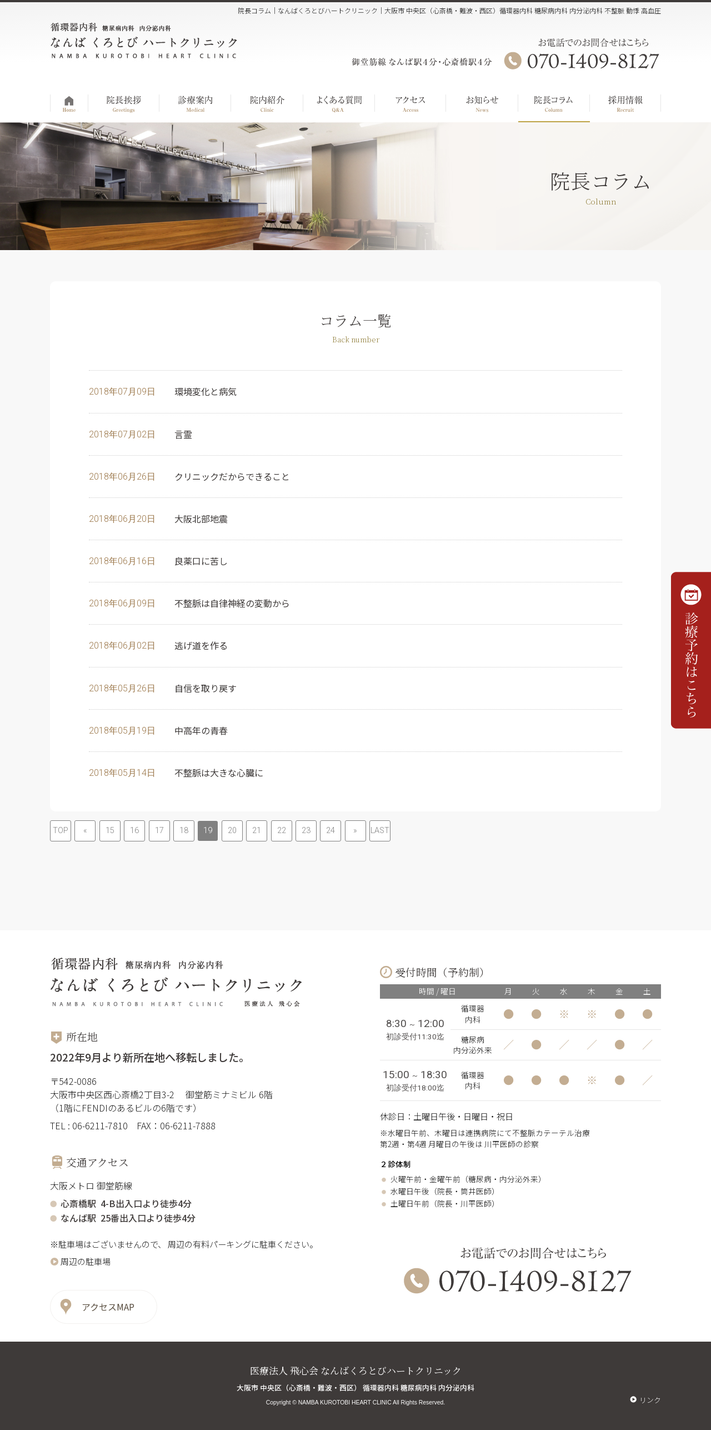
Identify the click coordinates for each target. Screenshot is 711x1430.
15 (110, 830)
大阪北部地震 (201, 518)
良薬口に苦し (201, 560)
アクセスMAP (108, 1306)
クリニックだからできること (232, 476)
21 (256, 830)
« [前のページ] (85, 830)
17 (159, 830)
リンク (650, 1399)
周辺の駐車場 (86, 1261)
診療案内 (195, 100)
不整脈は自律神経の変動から (232, 603)
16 (134, 830)
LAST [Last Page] (379, 830)
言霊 (183, 434)
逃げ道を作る (201, 645)
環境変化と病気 (205, 391)
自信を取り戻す (205, 688)
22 (281, 830)
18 (183, 830)
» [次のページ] (355, 830)
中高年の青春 (201, 730)
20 (232, 830)
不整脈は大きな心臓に (218, 772)
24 (330, 830)
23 (306, 830)
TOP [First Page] (60, 830)
